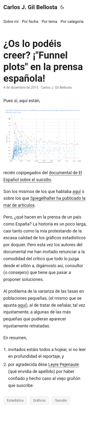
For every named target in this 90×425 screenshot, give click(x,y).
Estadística (15, 400)
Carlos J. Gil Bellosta (30, 7)
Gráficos (39, 400)
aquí (76, 191)
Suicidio (61, 400)
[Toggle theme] (62, 7)
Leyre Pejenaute (63, 364)
